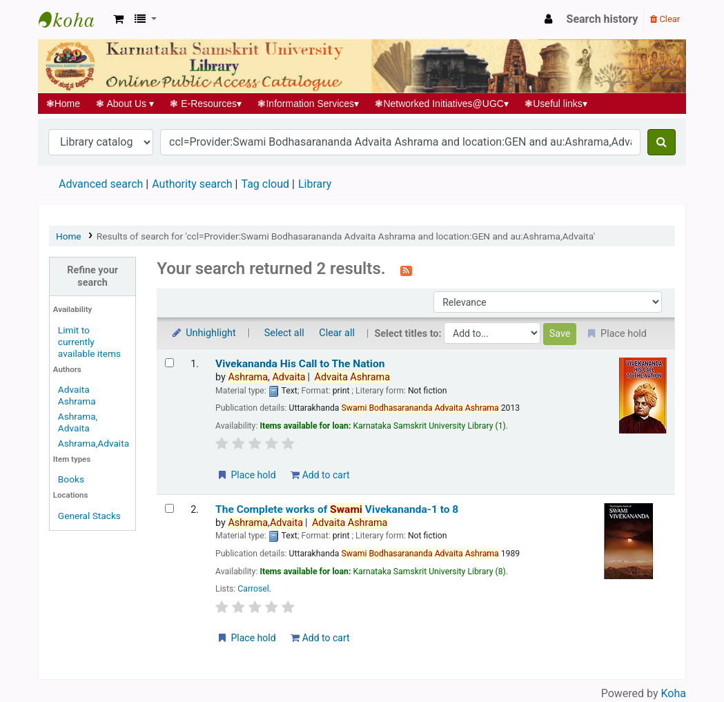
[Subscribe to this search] (406, 270)
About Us (125, 103)
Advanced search (101, 184)
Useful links (556, 103)
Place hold (246, 474)
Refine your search (92, 276)
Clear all (337, 333)
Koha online (73, 19)
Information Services (308, 103)
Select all (284, 333)
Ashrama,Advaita (93, 443)
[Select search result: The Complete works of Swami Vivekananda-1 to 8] (169, 508)
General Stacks (89, 515)
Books (71, 479)
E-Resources (206, 103)
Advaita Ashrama (77, 395)
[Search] (661, 142)
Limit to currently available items (89, 341)
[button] (118, 19)
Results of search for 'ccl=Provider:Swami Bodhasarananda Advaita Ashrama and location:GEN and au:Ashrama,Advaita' (346, 236)
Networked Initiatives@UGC (442, 103)
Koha (673, 693)
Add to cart (320, 474)
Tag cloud (265, 184)
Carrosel (253, 589)
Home (63, 103)
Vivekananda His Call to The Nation (299, 364)
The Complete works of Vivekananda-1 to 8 (336, 509)
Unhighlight (203, 333)
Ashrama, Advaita (77, 422)
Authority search (192, 184)
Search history (602, 19)
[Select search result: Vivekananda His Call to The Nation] (169, 362)
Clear (665, 19)
